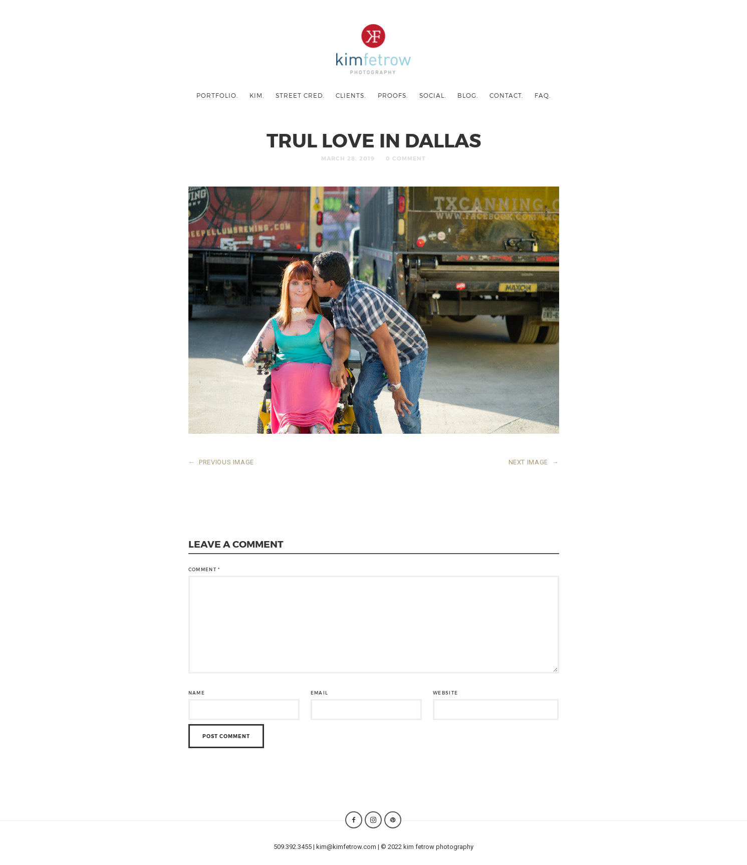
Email (320, 693)
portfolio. (217, 95)
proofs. (393, 95)
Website (445, 693)
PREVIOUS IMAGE (221, 462)
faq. (543, 95)
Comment (204, 569)
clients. (351, 95)
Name (196, 693)
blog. (467, 95)
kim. (257, 95)
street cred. (300, 95)
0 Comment (406, 158)
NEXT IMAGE (534, 462)
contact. (506, 95)
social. (432, 95)
